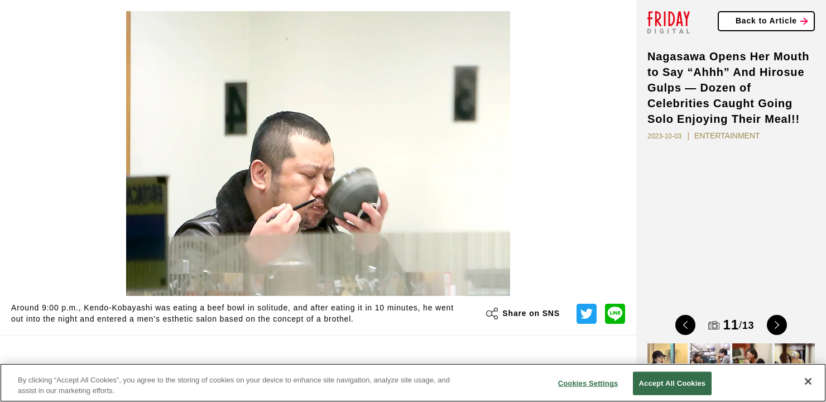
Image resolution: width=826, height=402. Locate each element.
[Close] (808, 381)
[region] (413, 382)
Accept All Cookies (672, 383)
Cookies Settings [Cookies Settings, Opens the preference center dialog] (588, 383)
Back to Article (766, 20)
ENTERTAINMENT (727, 135)
